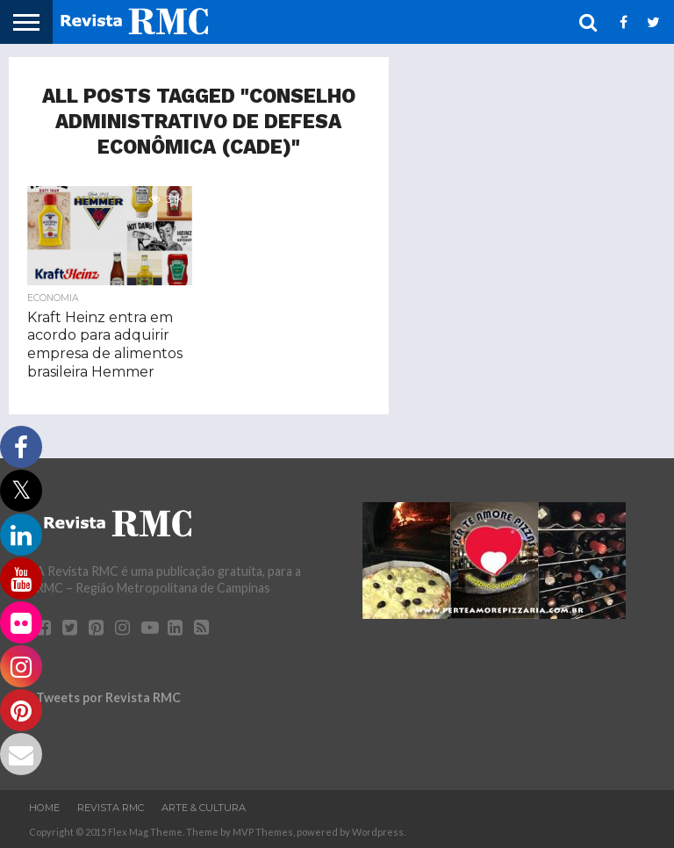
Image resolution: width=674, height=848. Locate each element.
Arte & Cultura (203, 807)
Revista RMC (110, 807)
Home (44, 807)
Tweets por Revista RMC (108, 697)
